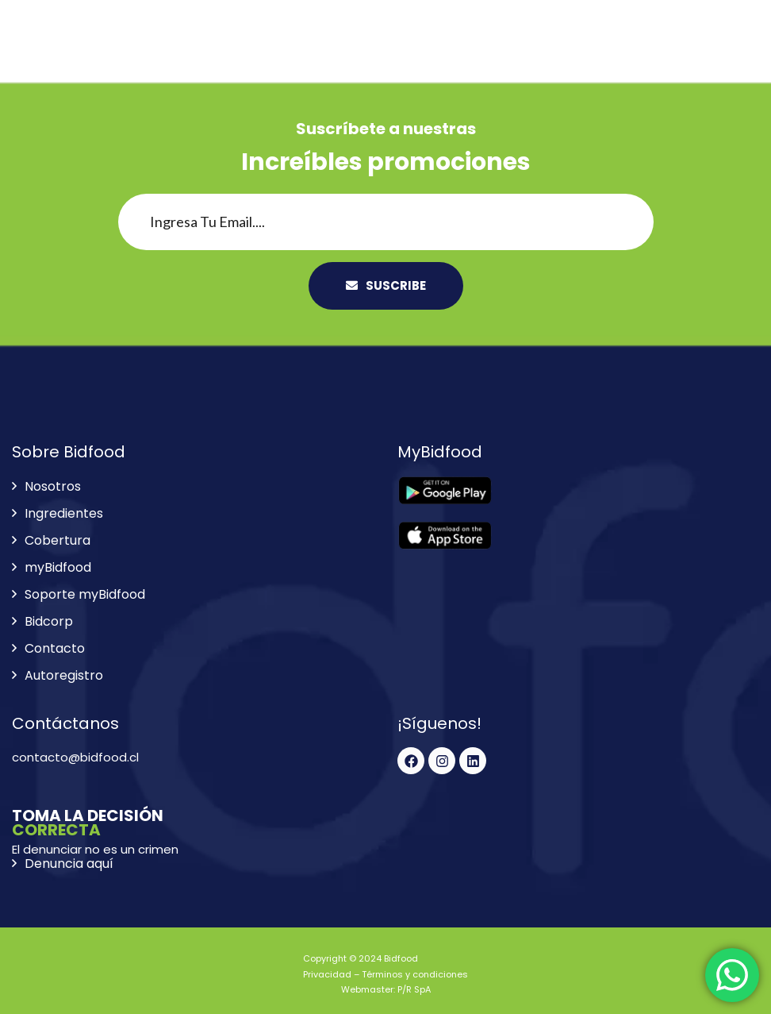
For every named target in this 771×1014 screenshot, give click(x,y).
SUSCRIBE (386, 285)
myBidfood (58, 567)
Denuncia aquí (69, 863)
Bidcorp (49, 621)
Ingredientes (64, 513)
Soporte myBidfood (85, 594)
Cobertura (57, 540)
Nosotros (53, 486)
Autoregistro (64, 675)
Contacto (55, 648)
